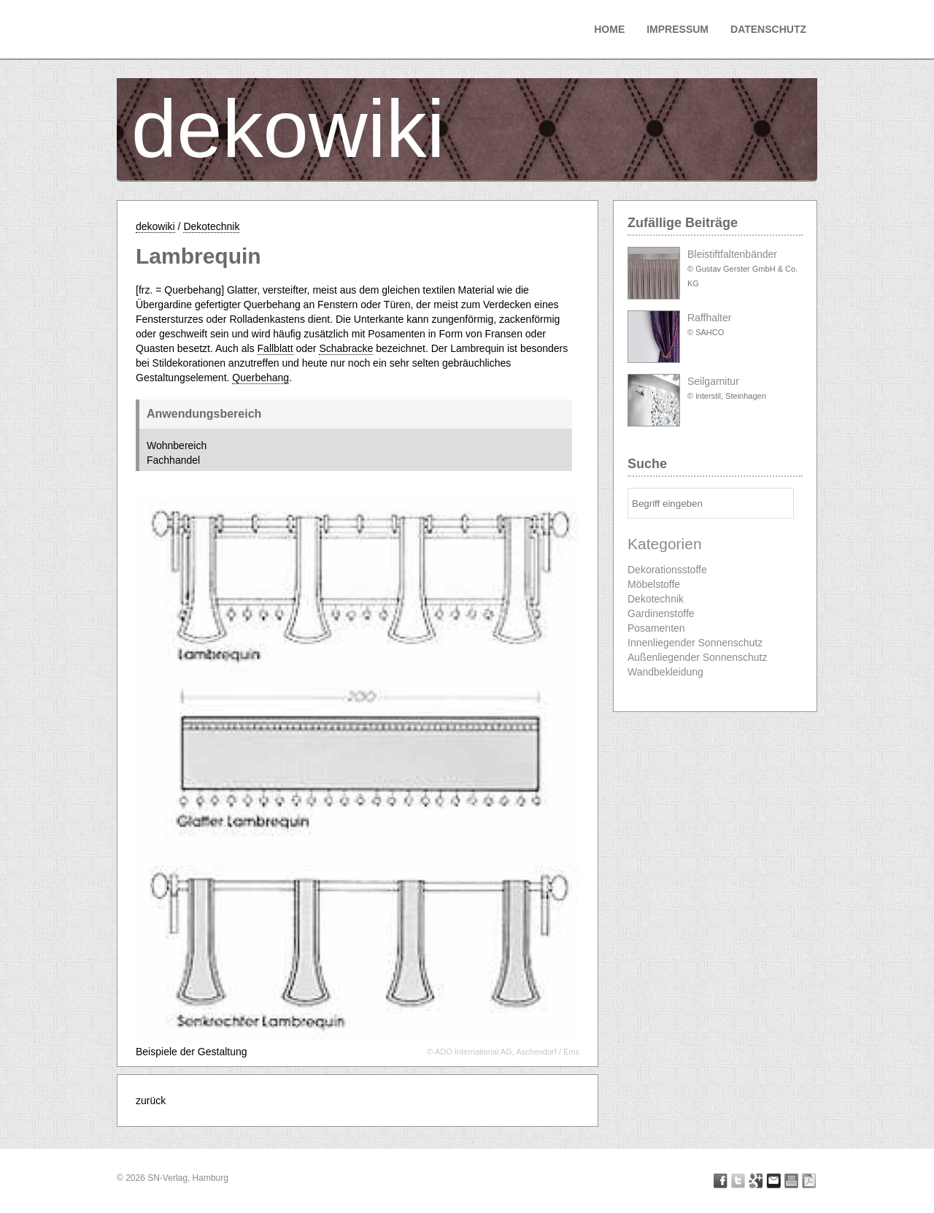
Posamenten (656, 628)
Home (609, 29)
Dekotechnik (211, 226)
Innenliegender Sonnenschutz (695, 642)
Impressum (678, 29)
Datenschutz (768, 29)
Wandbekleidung (665, 672)
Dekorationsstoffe (667, 569)
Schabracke (346, 348)
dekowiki (288, 129)
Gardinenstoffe (661, 613)
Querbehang (260, 377)
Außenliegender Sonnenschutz (697, 657)
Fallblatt (275, 348)
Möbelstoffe (654, 584)
